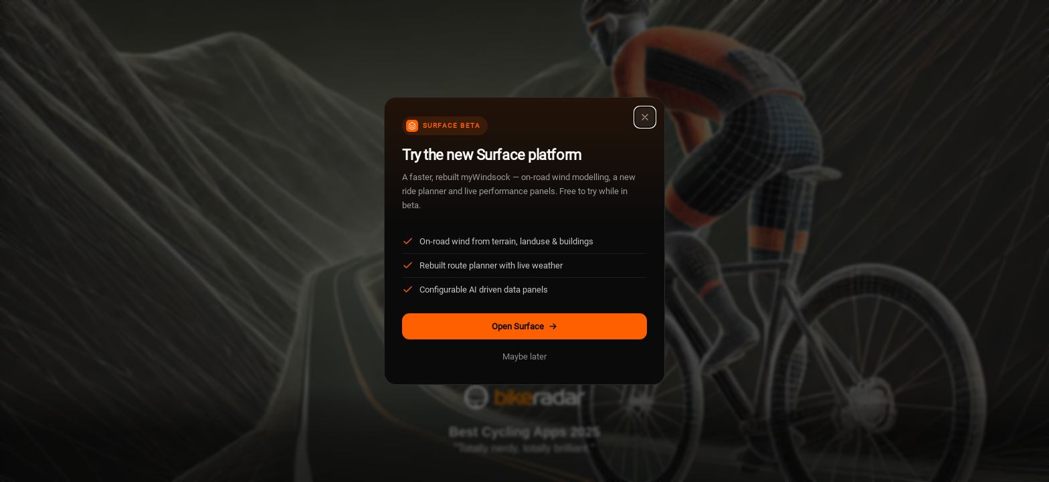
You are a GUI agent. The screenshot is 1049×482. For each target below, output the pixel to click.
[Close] (645, 117)
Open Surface (525, 326)
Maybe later (524, 356)
